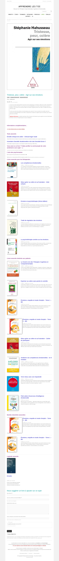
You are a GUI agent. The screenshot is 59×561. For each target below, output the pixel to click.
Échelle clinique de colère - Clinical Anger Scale (22, 136)
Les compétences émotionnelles (31, 163)
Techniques (23, 14)
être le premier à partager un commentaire (36, 157)
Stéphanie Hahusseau (23, 97)
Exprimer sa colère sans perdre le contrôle (34, 281)
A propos (30, 553)
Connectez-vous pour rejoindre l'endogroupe (15, 150)
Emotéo (9, 476)
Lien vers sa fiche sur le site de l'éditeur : (14, 497)
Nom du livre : (10, 493)
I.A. (32, 16)
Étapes (17, 14)
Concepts (11, 14)
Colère (8, 97)
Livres (43, 14)
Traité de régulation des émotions (31, 220)
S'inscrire (44, 1)
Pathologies (30, 14)
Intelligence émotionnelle (15, 97)
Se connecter (49, 1)
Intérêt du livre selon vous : (12, 503)
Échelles (48, 14)
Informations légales (23, 553)
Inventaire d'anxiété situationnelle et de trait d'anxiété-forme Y (26, 141)
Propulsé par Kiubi (29, 557)
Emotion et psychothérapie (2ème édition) (34, 201)
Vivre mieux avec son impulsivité (31, 377)
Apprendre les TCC (29, 6)
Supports (27, 16)
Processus (37, 14)
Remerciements (36, 553)
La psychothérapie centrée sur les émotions (34, 239)
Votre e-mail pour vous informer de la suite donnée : (16, 516)
